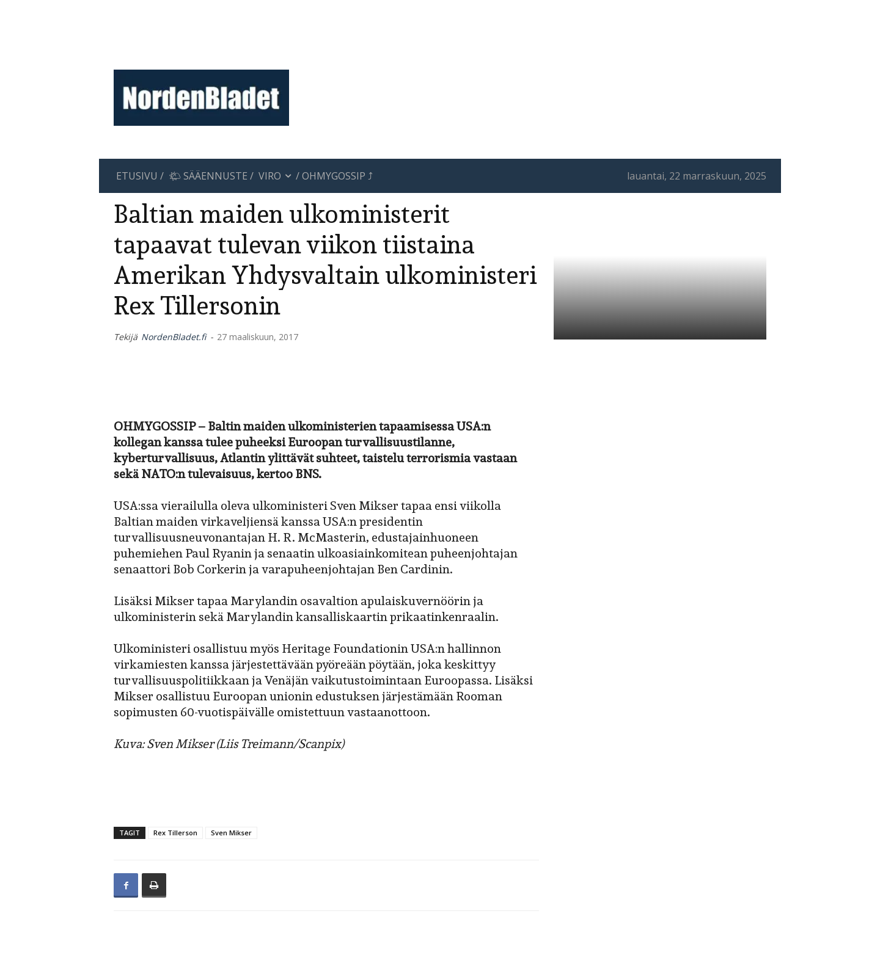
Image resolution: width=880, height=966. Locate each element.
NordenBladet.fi (173, 337)
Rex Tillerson (175, 832)
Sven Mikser (231, 832)
